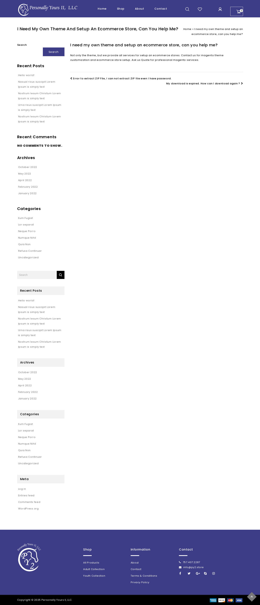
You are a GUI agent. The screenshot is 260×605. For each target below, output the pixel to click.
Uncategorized (28, 257)
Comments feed (29, 502)
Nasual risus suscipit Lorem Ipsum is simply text (36, 84)
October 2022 (27, 167)
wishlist (199, 9)
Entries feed (26, 495)
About (139, 9)
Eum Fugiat (25, 218)
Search (22, 45)
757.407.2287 (189, 562)
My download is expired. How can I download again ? (204, 83)
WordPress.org (28, 508)
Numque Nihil (27, 238)
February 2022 (28, 187)
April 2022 (25, 180)
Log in (22, 489)
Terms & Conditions (144, 576)
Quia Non (24, 244)
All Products (91, 562)
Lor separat (26, 224)
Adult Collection (94, 569)
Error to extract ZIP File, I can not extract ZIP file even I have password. (121, 78)
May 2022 (24, 173)
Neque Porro (27, 231)
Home (102, 9)
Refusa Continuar (30, 251)
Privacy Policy (140, 582)
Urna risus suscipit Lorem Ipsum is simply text (40, 107)
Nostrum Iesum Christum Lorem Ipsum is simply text (39, 96)
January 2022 (27, 193)
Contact (160, 9)
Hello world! (26, 75)
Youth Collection (94, 576)
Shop (120, 9)
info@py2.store (191, 567)
